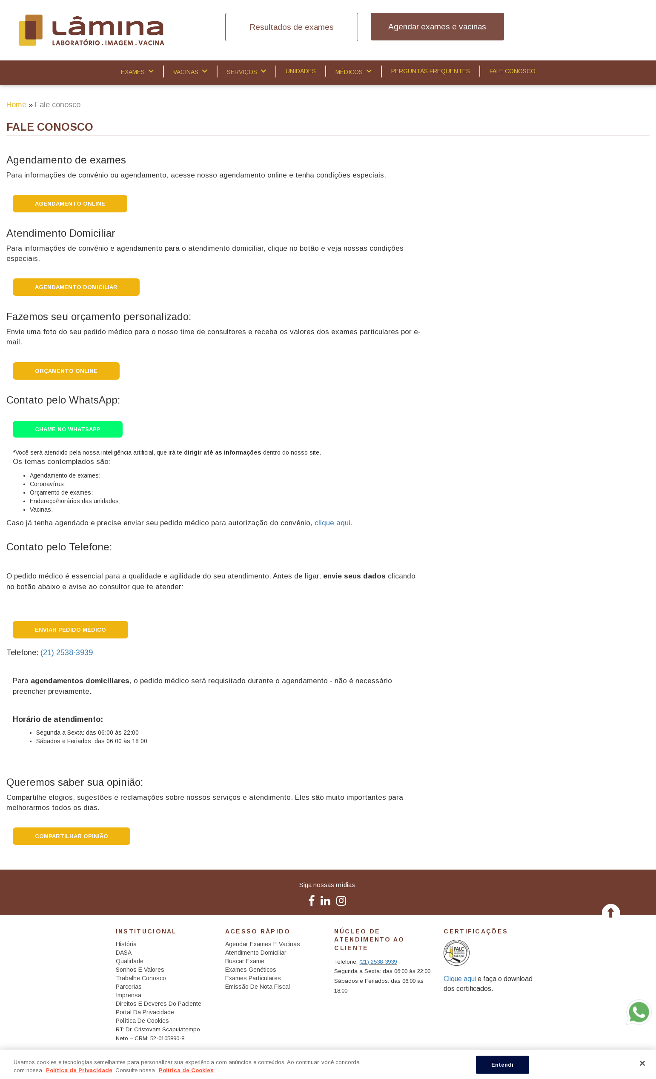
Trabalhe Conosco (141, 978)
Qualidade (129, 961)
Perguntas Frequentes (430, 71)
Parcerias (129, 986)
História (126, 944)
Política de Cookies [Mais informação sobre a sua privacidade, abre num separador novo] (186, 1070)
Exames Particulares (253, 978)
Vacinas (185, 72)
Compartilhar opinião (71, 836)
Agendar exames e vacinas (437, 26)
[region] (328, 1064)
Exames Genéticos (250, 969)
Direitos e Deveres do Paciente (158, 1003)
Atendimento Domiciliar (255, 952)
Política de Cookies (142, 1020)
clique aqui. (333, 523)
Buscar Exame (244, 961)
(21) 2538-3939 (66, 652)
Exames (133, 72)
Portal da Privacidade (145, 1012)
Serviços (242, 72)
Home (16, 104)
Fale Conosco (513, 71)
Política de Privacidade (79, 1070)
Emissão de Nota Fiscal (257, 986)
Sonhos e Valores (140, 969)
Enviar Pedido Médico (70, 630)
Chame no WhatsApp (67, 429)
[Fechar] (642, 1063)
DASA (124, 952)
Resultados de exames (291, 27)
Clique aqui (460, 978)
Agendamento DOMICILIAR (76, 287)
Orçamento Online (66, 371)
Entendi (502, 1065)
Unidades (301, 71)
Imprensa (128, 995)
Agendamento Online (70, 203)
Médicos (349, 72)
